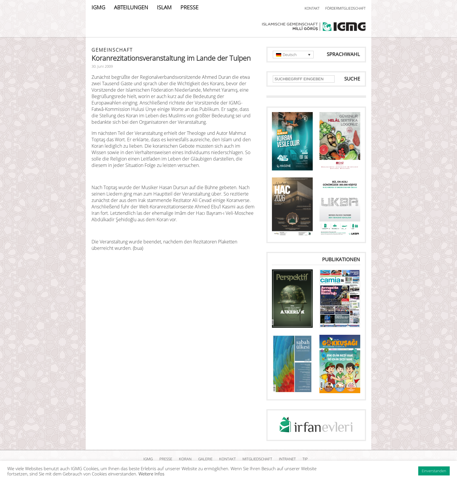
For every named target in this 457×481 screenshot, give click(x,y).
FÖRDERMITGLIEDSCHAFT (345, 8)
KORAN (185, 458)
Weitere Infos (151, 474)
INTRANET (287, 458)
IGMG (98, 7)
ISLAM (164, 7)
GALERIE (205, 458)
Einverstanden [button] (434, 470)
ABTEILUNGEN (131, 7)
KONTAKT (312, 8)
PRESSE (189, 7)
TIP (305, 458)
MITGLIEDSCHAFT (257, 458)
